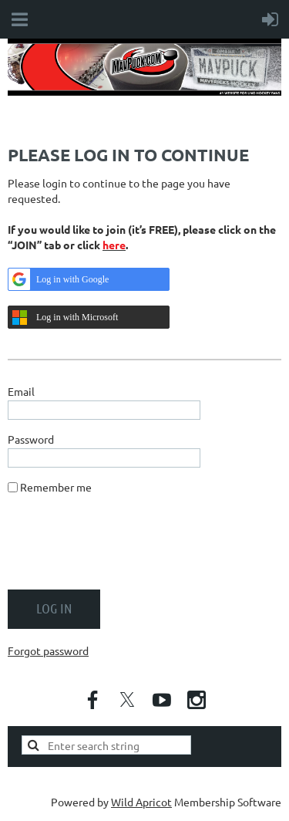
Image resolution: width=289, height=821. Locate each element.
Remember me (56, 487)
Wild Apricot (141, 802)
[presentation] (125, 548)
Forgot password (48, 650)
